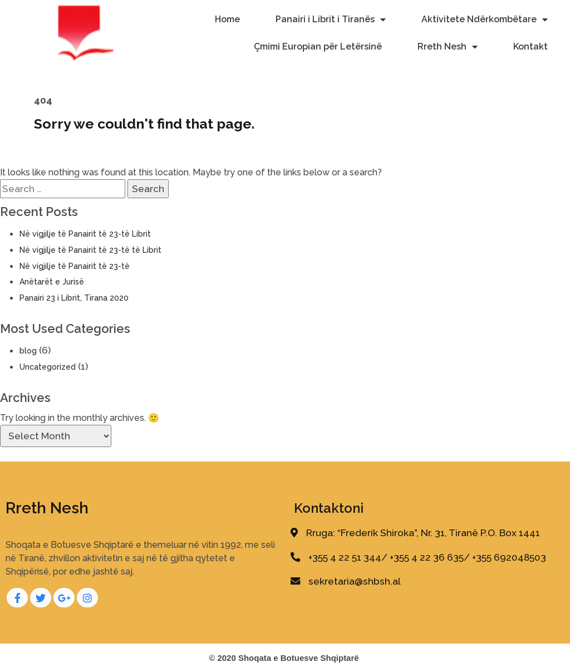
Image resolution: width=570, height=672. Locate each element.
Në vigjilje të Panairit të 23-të (74, 266)
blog (28, 350)
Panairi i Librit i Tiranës (331, 20)
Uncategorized (47, 366)
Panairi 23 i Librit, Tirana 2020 (74, 297)
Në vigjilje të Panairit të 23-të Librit (85, 233)
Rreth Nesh (447, 47)
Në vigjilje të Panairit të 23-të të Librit (90, 250)
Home (227, 19)
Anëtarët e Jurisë (51, 281)
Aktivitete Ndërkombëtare (484, 20)
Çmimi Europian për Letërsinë (318, 46)
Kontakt (530, 46)
